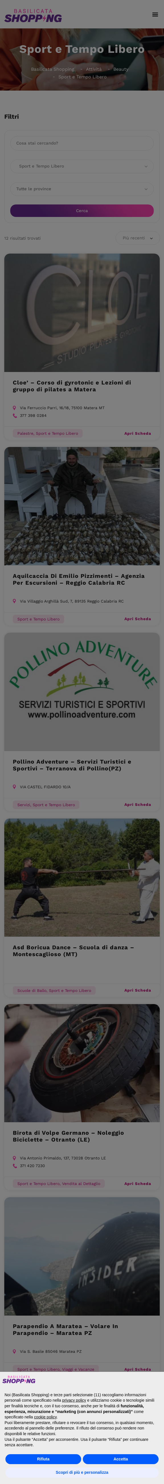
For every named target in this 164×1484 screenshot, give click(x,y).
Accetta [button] (121, 1459)
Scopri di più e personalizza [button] (82, 1472)
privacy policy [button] (74, 1400)
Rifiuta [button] (43, 1459)
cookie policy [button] (45, 1417)
